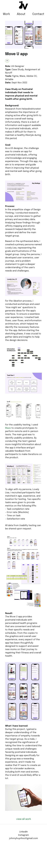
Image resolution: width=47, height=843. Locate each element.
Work (6, 14)
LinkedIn (23, 832)
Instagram (23, 835)
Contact (38, 14)
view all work (23, 819)
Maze (8, 428)
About (21, 14)
